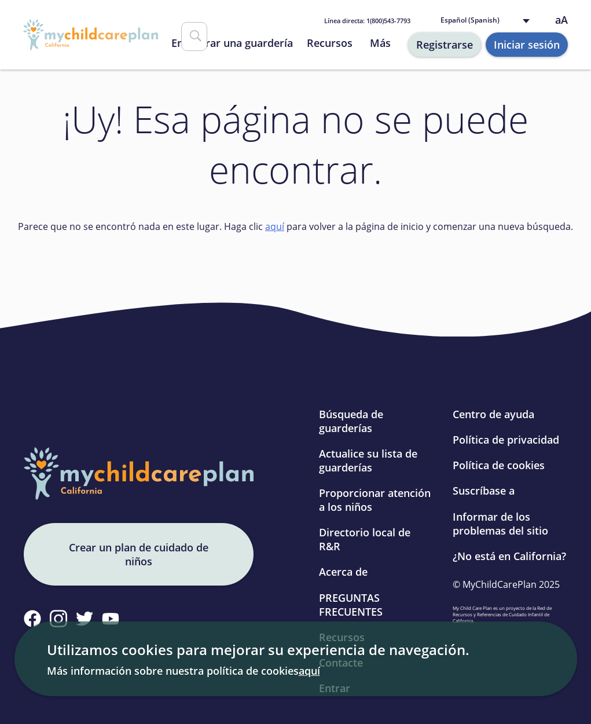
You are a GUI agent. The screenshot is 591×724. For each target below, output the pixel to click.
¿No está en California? (509, 556)
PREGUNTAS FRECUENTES (351, 605)
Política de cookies (499, 465)
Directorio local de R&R (364, 539)
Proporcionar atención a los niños (375, 500)
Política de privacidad (506, 440)
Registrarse (444, 45)
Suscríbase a (484, 491)
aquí (274, 226)
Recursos (330, 43)
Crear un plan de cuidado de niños (138, 554)
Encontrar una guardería (232, 43)
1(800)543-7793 (367, 20)
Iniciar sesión (527, 45)
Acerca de (343, 572)
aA (561, 20)
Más (380, 43)
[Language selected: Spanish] (488, 20)
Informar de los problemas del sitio (500, 523)
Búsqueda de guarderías (351, 421)
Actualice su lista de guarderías (368, 460)
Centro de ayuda (493, 414)
